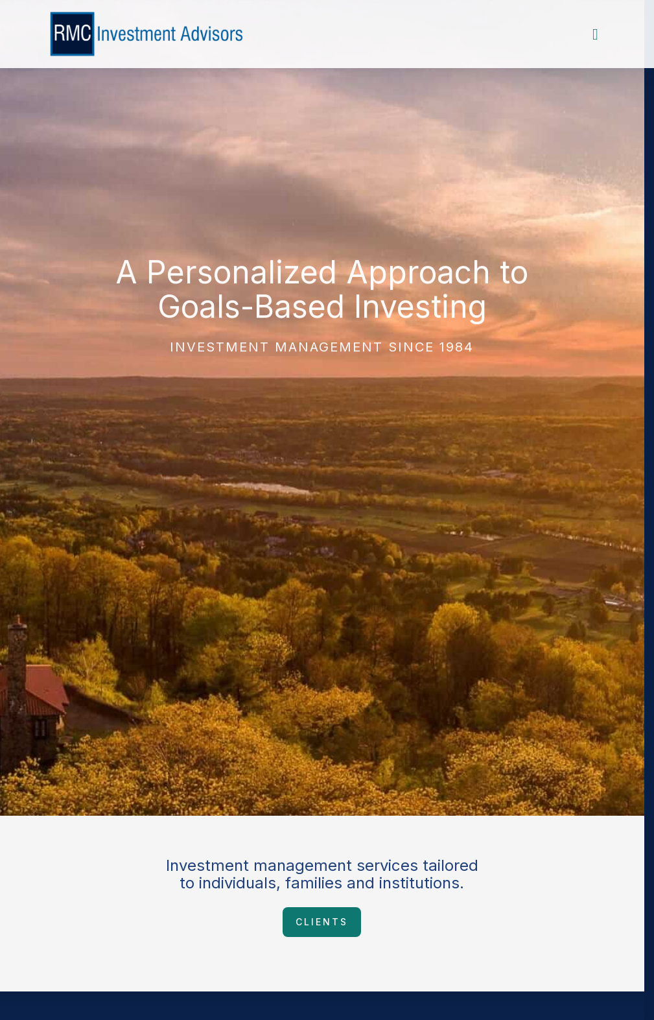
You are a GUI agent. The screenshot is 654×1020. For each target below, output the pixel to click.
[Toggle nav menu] (595, 34)
